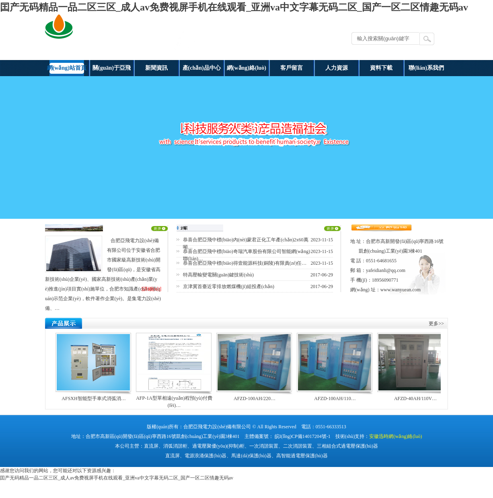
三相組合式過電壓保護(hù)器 (347, 446)
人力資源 (336, 68)
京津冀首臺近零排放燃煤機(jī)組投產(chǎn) (228, 286)
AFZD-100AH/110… (335, 398)
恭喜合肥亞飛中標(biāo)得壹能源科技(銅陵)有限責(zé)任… (244, 263)
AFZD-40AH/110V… (415, 398)
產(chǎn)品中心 (202, 68)
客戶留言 (291, 68)
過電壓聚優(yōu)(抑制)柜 (218, 446)
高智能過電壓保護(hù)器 (302, 456)
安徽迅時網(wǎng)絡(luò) (395, 436)
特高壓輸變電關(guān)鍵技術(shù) (218, 275)
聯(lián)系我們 (426, 68)
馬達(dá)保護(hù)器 (251, 456)
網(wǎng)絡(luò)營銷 (246, 70)
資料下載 (381, 68)
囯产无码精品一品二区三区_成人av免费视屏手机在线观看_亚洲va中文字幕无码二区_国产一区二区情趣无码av (234, 7)
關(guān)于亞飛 (111, 68)
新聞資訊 (156, 68)
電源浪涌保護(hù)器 (205, 456)
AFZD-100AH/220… (254, 398)
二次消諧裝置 (297, 446)
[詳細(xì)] (151, 289)
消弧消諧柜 (175, 446)
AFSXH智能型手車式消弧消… (93, 398)
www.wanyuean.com (400, 290)
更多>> (436, 323)
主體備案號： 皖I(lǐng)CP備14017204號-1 (287, 436)
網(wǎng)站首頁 (66, 68)
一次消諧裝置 (263, 446)
